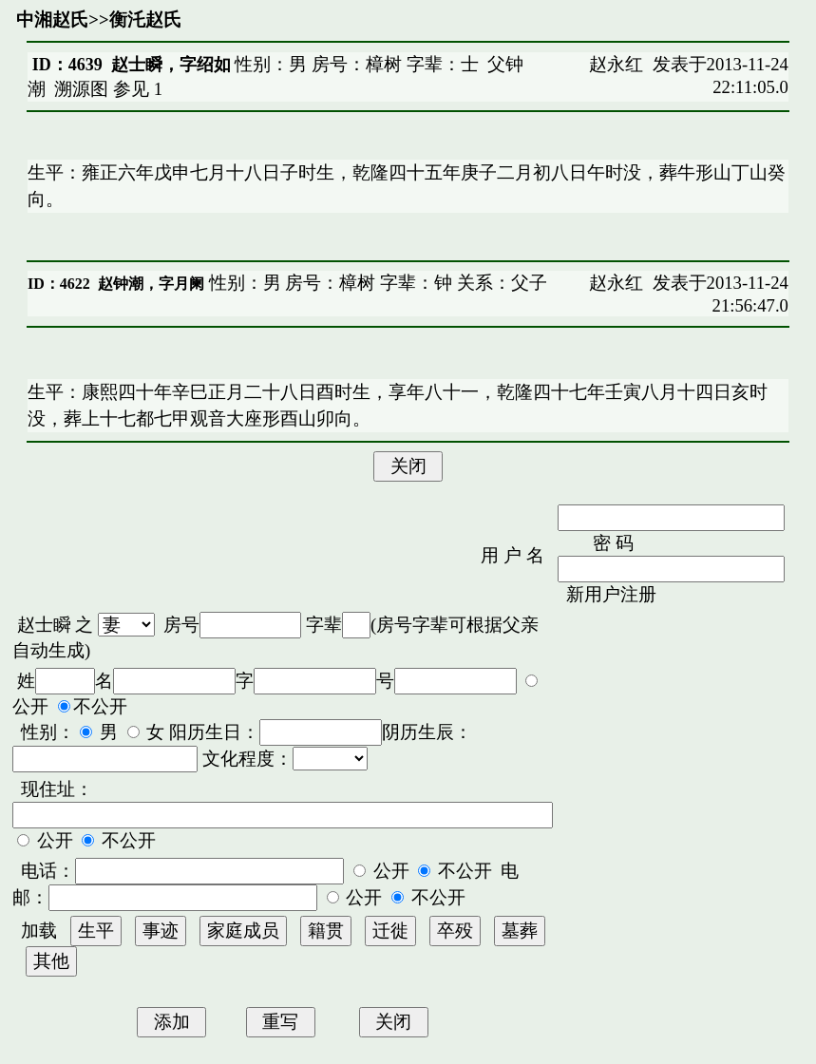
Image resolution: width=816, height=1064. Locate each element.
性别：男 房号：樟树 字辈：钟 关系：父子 (375, 283)
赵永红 (616, 64)
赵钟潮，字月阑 (151, 284)
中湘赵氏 (52, 19)
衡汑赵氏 (145, 19)
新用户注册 (611, 594)
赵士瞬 (44, 625)
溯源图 (81, 89)
